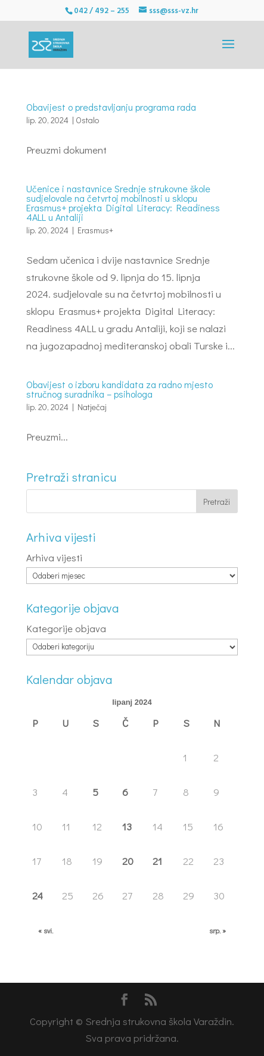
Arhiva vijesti (54, 557)
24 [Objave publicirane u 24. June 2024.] (37, 895)
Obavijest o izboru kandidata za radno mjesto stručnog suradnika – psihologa (119, 389)
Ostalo (87, 120)
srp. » (217, 930)
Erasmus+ (95, 230)
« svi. (45, 930)
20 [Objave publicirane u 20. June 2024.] (127, 861)
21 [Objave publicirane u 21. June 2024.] (157, 861)
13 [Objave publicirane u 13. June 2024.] (127, 826)
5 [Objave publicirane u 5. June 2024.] (95, 792)
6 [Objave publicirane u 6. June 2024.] (125, 792)
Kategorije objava (66, 628)
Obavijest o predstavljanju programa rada (111, 107)
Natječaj (92, 407)
